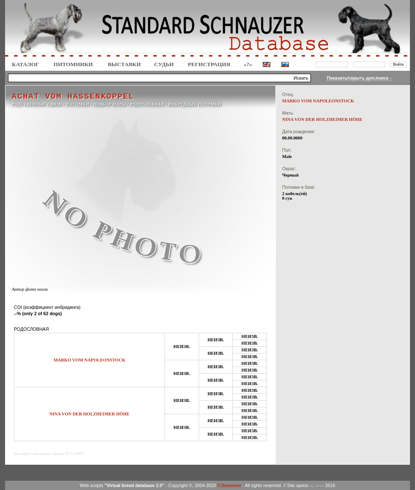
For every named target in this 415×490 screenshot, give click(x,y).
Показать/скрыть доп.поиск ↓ (359, 77)
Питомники (73, 64)
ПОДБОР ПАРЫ (109, 104)
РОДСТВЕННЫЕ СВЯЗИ (37, 104)
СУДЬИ (164, 64)
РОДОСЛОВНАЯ (147, 104)
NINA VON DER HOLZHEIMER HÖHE (89, 414)
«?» (248, 64)
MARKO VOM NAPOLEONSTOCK (90, 360)
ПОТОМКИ (77, 104)
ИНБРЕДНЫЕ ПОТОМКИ (194, 104)
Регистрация (209, 64)
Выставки (124, 64)
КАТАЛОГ (25, 64)
